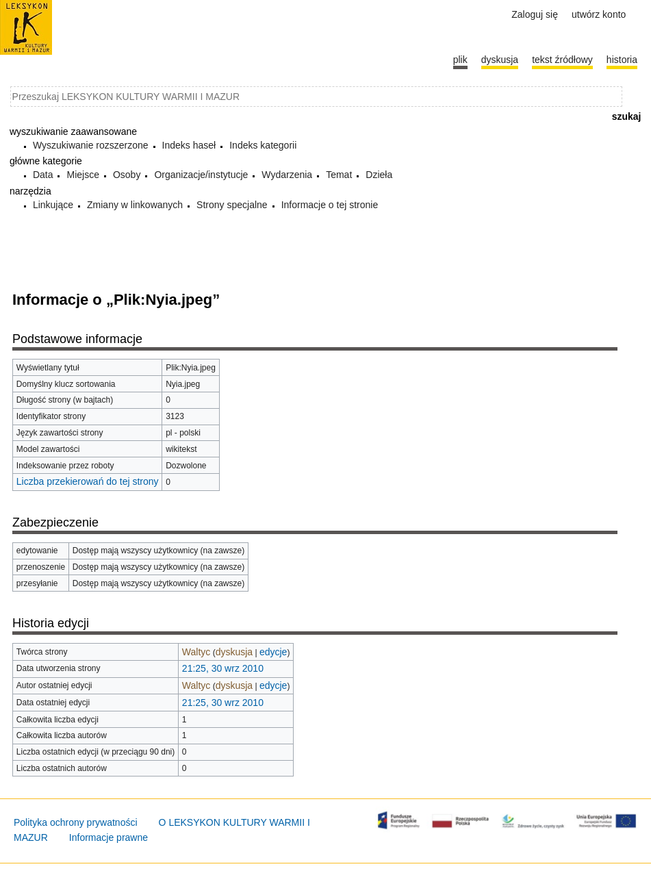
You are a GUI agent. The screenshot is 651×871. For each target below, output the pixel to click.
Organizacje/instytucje (201, 174)
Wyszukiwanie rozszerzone (91, 145)
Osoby (126, 174)
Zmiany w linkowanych (135, 204)
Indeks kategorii (262, 145)
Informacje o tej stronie (330, 204)
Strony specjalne (232, 204)
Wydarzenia (286, 174)
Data (43, 174)
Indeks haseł (189, 145)
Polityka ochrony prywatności (76, 822)
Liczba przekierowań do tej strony (87, 481)
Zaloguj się (534, 14)
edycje (273, 651)
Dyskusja (499, 59)
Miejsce (82, 174)
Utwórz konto (599, 14)
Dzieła (379, 174)
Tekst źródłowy (562, 59)
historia (622, 59)
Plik (460, 59)
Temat (339, 174)
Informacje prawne (108, 837)
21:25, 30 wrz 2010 (223, 668)
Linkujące (53, 204)
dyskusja (234, 651)
